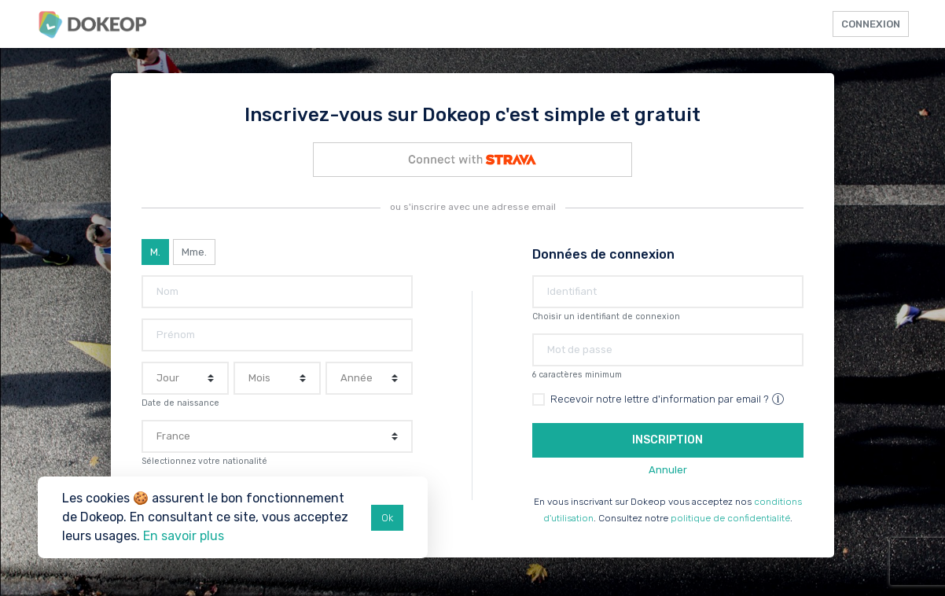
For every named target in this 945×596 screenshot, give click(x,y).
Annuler (668, 470)
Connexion (870, 24)
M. (155, 252)
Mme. (194, 252)
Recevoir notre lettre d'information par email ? (667, 399)
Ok (387, 518)
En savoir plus (183, 535)
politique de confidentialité (730, 518)
